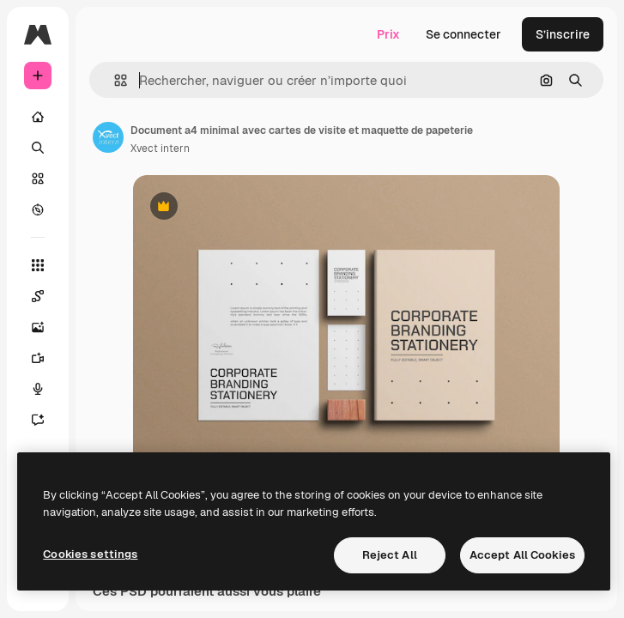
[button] (113, 80)
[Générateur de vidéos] (46, 358)
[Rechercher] (37, 147)
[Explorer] (37, 209)
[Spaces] (46, 296)
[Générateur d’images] (46, 327)
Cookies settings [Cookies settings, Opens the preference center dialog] (90, 554)
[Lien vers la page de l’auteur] (108, 137)
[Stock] (37, 178)
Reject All (389, 555)
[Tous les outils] (37, 265)
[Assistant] (46, 419)
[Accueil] (37, 116)
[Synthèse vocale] (46, 389)
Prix (388, 34)
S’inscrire (563, 34)
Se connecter (463, 34)
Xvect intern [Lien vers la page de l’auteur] (160, 148)
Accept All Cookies (522, 555)
